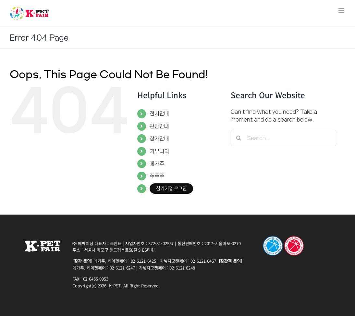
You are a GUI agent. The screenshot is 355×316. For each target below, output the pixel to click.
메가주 (157, 163)
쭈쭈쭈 (157, 176)
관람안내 (159, 126)
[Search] (239, 138)
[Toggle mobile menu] (341, 10)
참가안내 (159, 138)
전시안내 (159, 113)
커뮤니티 (159, 151)
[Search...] (283, 138)
